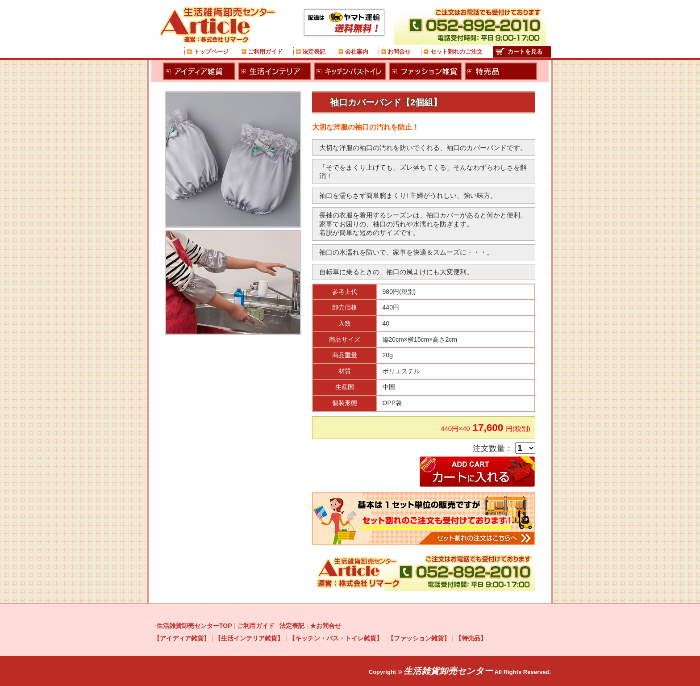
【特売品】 (471, 638)
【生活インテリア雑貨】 (249, 638)
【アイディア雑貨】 (182, 638)
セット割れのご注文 (456, 51)
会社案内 (356, 51)
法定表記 (313, 51)
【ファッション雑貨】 (419, 638)
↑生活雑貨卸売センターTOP (193, 625)
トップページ (211, 51)
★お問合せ (325, 625)
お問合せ (399, 51)
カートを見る (525, 51)
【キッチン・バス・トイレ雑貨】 (336, 638)
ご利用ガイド (265, 51)
